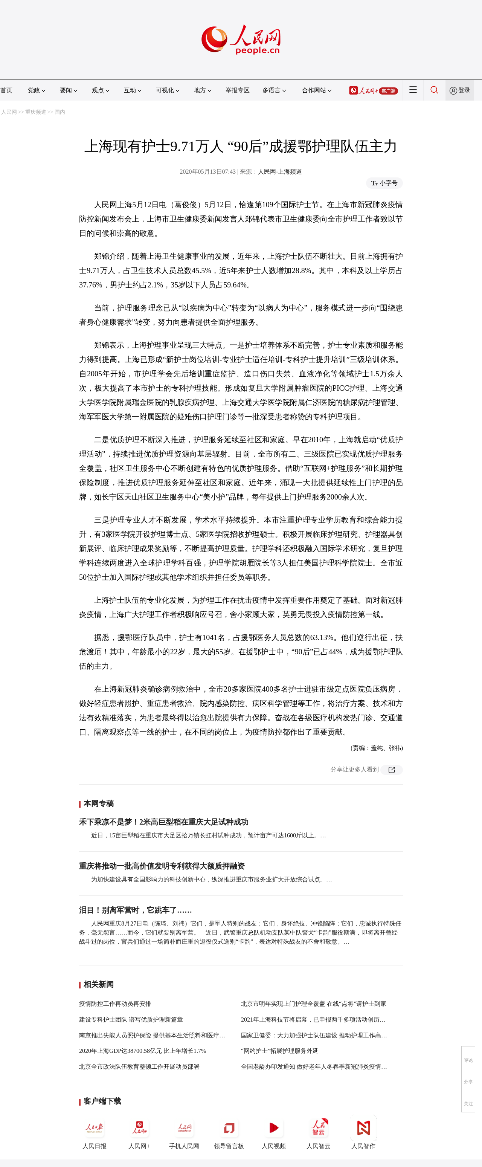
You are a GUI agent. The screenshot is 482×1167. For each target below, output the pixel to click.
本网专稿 (99, 803)
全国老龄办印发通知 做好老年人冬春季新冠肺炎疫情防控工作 (323, 1066)
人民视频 (274, 1132)
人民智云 (318, 1132)
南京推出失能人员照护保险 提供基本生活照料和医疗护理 (155, 1035)
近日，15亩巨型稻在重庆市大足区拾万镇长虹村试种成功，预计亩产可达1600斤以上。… (208, 835)
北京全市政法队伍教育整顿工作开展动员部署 (139, 1066)
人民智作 (363, 1132)
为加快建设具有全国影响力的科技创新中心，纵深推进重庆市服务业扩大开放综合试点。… (211, 879)
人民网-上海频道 (280, 171)
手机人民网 (184, 1132)
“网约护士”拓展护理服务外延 (280, 1051)
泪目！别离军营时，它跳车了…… (135, 910)
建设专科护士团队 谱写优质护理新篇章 (131, 1019)
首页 (6, 90)
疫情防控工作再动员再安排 (115, 1004)
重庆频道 (35, 112)
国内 (60, 112)
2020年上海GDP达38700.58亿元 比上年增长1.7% (142, 1051)
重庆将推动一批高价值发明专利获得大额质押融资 (162, 866)
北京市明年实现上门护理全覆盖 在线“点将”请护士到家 (313, 1004)
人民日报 (94, 1132)
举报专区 (238, 90)
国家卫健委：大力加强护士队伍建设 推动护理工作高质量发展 (323, 1035)
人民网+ (139, 1132)
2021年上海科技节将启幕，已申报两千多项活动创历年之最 (319, 1019)
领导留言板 (229, 1132)
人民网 (9, 112)
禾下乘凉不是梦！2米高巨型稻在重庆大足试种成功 (164, 822)
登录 (464, 90)
